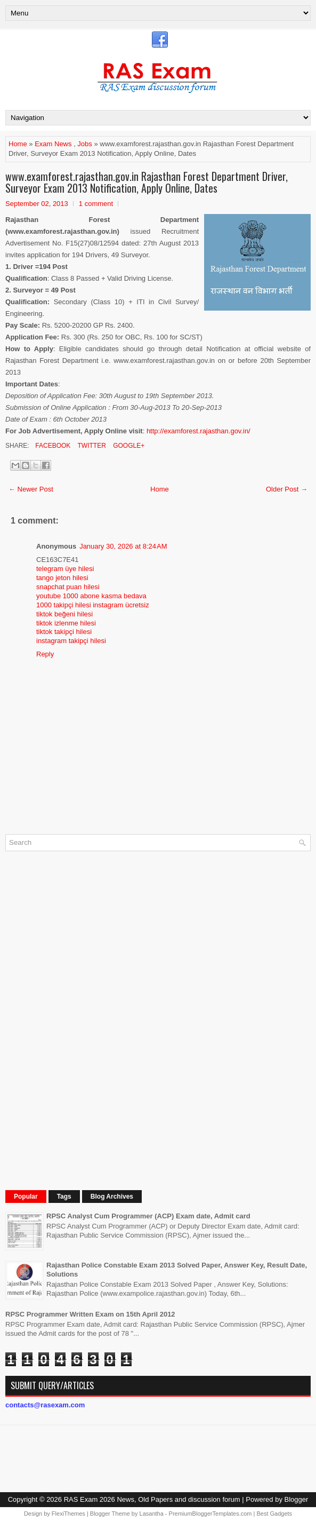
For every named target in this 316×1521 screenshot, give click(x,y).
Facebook (52, 445)
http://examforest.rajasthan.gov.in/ (198, 431)
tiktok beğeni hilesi (64, 614)
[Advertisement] (85, 1019)
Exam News (53, 144)
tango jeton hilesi (62, 578)
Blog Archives (112, 1196)
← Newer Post (31, 489)
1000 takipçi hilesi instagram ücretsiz (92, 605)
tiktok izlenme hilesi (66, 623)
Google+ (127, 445)
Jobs (84, 144)
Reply (45, 654)
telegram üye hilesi (65, 569)
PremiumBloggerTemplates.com (210, 1513)
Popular (26, 1196)
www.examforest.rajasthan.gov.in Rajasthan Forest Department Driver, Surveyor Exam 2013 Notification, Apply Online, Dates (146, 182)
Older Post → (286, 489)
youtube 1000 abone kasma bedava (91, 596)
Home (18, 144)
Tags (64, 1196)
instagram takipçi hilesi (71, 641)
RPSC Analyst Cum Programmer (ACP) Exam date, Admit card (148, 1216)
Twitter (91, 445)
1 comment (96, 204)
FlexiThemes (68, 1513)
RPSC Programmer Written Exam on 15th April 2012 (90, 1314)
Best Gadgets (274, 1513)
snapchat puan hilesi (68, 587)
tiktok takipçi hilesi (64, 632)
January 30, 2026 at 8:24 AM (123, 546)
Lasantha (152, 1513)
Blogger (297, 1499)
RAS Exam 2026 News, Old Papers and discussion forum (152, 1499)
